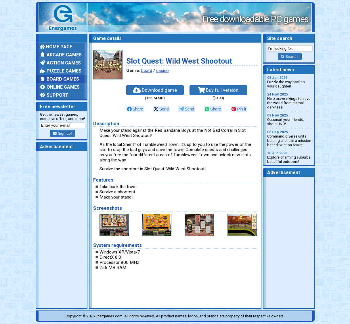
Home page (56, 46)
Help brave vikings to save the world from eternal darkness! (290, 100)
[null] (135, 109)
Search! (290, 56)
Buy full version (218, 90)
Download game (155, 90)
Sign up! (62, 133)
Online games (60, 87)
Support (54, 95)
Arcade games (61, 55)
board (146, 70)
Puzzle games (60, 71)
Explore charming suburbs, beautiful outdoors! (290, 157)
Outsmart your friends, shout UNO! (290, 119)
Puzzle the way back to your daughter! (290, 81)
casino (162, 70)
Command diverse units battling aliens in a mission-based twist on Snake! (290, 138)
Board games (59, 79)
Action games (60, 63)
